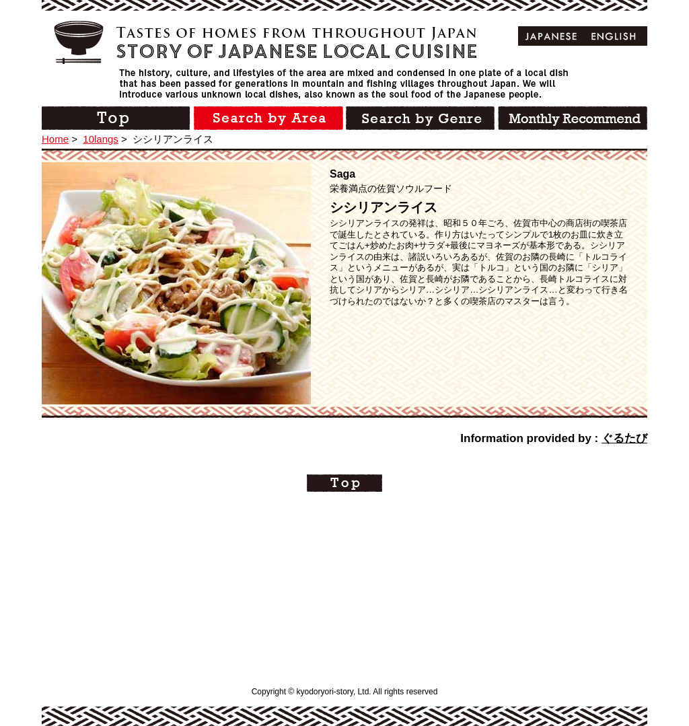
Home (55, 139)
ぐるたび (624, 438)
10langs (100, 139)
